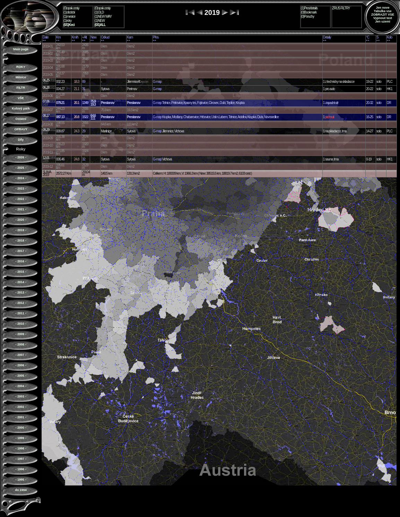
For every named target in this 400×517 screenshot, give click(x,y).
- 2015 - (20, 271)
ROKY (20, 67)
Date (46, 37)
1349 (85, 103)
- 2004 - (20, 386)
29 (83, 131)
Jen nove (382, 7)
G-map (157, 82)
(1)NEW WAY (103, 16)
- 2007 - (20, 355)
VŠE (21, 98)
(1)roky (67, 21)
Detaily (327, 37)
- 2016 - (20, 261)
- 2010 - (20, 323)
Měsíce (21, 77)
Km (58, 37)
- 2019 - (20, 230)
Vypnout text (382, 18)
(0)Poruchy (307, 16)
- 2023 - (20, 188)
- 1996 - (20, 469)
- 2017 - (20, 251)
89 (83, 82)
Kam (130, 37)
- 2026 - (20, 157)
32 (83, 159)
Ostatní (20, 119)
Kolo (389, 37)
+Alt (84, 37)
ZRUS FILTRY (341, 8)
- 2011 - (20, 313)
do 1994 (21, 490)
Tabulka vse (383, 11)
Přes (155, 37)
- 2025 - (20, 167)
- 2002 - (20, 407)
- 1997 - (20, 459)
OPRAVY (20, 129)
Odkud (105, 37)
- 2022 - (20, 199)
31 (83, 89)
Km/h (75, 37)
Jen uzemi (382, 21)
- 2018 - (20, 240)
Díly (21, 139)
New (93, 37)
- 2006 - (20, 365)
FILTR (21, 87)
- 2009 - (20, 334)
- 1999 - (20, 438)
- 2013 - (20, 292)
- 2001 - (20, 417)
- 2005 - (20, 375)
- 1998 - (20, 448)
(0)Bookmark (308, 12)
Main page (20, 49)
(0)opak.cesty (71, 8)
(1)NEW (100, 21)
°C (367, 37)
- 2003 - (20, 396)
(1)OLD (99, 12)
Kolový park (21, 108)
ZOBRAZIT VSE (382, 14)
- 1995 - (20, 479)
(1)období (69, 12)
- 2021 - (20, 209)
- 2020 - (20, 219)
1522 (85, 117)
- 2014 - (20, 282)
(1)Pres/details (309, 8)
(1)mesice (69, 16)
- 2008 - (20, 344)
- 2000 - (20, 427)
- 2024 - (20, 178)
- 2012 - (20, 303)
